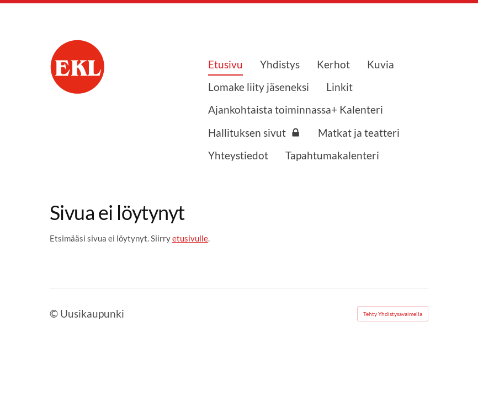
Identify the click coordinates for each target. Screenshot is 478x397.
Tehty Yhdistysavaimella (392, 313)
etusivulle (190, 238)
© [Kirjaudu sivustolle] (55, 313)
